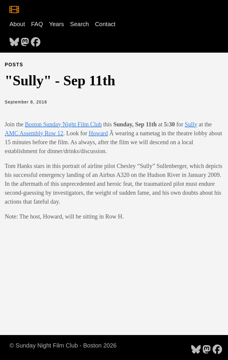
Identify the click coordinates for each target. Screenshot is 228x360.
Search (79, 24)
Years (56, 24)
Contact (105, 24)
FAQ (37, 24)
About (17, 24)
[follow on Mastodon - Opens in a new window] (25, 40)
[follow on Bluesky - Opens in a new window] (14, 40)
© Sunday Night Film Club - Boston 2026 (63, 345)
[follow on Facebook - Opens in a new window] (35, 40)
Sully (191, 124)
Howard (98, 133)
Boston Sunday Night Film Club (63, 124)
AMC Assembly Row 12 (34, 133)
